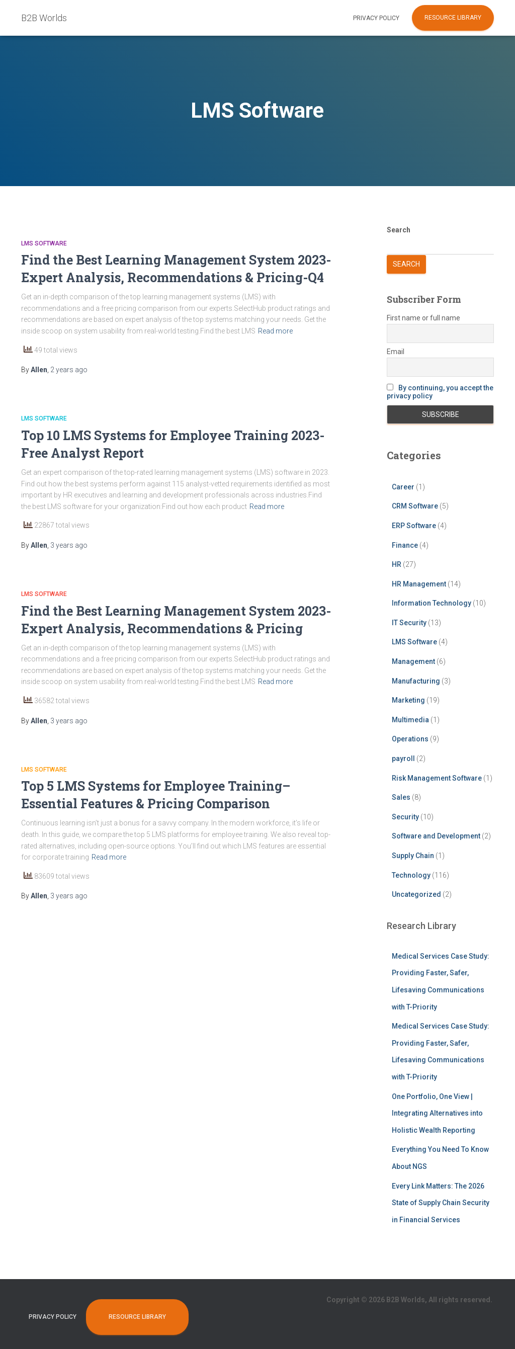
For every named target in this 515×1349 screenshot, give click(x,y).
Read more (275, 331)
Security (405, 817)
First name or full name (423, 318)
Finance (405, 545)
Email (395, 352)
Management (413, 661)
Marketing (408, 700)
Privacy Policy (376, 18)
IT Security (409, 623)
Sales (401, 797)
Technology (411, 875)
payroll (403, 758)
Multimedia (410, 720)
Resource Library (452, 17)
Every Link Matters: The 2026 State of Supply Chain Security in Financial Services (440, 1203)
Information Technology (431, 603)
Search (398, 230)
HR (396, 564)
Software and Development (436, 836)
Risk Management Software (437, 778)
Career (403, 487)
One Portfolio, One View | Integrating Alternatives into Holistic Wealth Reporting (437, 1113)
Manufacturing (416, 681)
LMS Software (44, 243)
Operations (410, 739)
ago (69, 370)
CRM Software (415, 506)
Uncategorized (416, 894)
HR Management (419, 584)
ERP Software (414, 526)
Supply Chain (413, 856)
